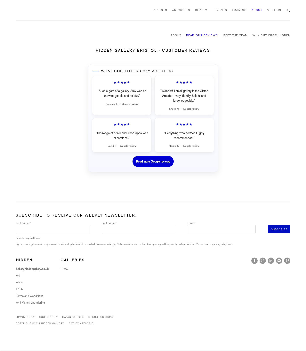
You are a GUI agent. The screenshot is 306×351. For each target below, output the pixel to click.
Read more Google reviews (153, 161)
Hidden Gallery (37, 10)
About (19, 282)
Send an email (287, 261)
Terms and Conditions (29, 295)
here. (229, 243)
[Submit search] (288, 9)
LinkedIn (271, 261)
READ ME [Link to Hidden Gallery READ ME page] (202, 10)
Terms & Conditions (100, 316)
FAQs (19, 289)
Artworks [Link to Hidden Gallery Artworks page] (181, 10)
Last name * (109, 223)
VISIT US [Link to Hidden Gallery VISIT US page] (274, 10)
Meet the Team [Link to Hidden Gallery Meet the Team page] (235, 35)
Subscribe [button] (279, 229)
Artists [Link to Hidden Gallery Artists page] (160, 10)
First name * (23, 223)
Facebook (254, 261)
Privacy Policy (25, 316)
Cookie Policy (48, 316)
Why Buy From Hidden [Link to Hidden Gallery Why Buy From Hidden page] (271, 35)
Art (18, 275)
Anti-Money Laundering (30, 302)
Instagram (263, 261)
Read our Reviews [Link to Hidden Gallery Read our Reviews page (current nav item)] (202, 35)
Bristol (64, 268)
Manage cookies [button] (73, 316)
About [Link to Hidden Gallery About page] (176, 35)
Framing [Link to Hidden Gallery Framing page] (239, 10)
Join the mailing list (279, 261)
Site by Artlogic (81, 323)
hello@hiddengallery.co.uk (32, 268)
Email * (192, 223)
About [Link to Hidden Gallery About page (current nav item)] (257, 10)
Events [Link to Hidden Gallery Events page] (220, 10)
